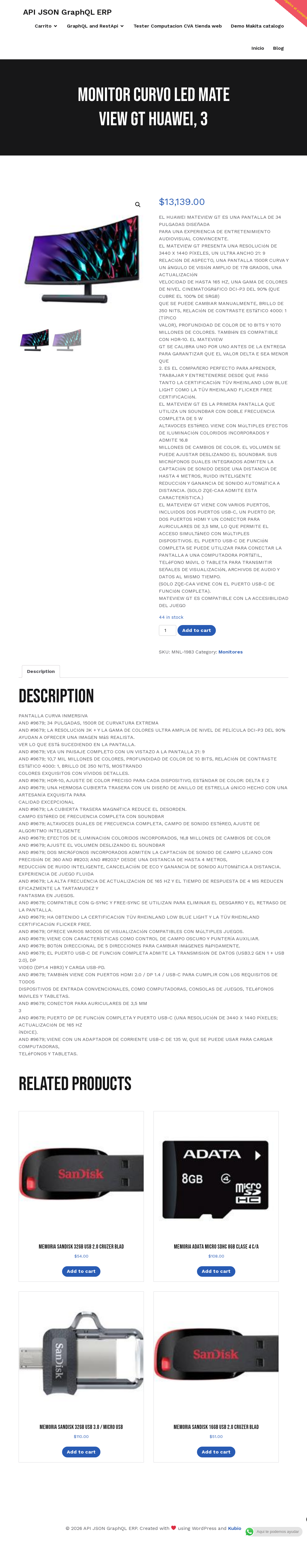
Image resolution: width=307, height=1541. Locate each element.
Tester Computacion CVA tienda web (177, 26)
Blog (278, 48)
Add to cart (196, 630)
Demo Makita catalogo (257, 26)
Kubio (234, 1528)
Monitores (231, 652)
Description (41, 671)
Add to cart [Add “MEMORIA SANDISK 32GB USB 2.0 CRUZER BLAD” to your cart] (81, 1271)
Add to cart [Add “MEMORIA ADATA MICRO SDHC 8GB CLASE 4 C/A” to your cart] (216, 1271)
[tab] (41, 671)
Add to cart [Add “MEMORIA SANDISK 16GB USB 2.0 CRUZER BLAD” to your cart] (216, 1452)
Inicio (258, 48)
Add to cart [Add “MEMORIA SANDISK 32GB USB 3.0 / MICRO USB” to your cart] (81, 1452)
